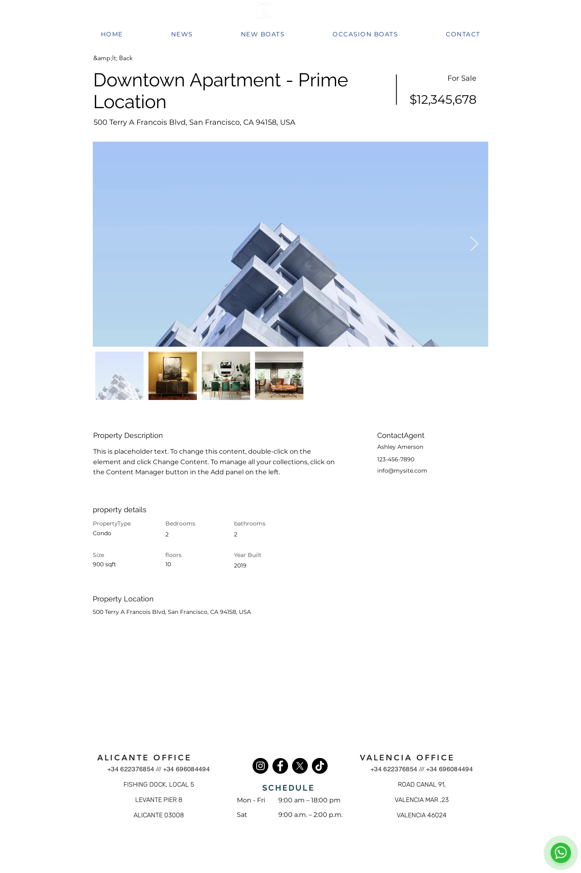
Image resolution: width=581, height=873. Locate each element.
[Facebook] (280, 766)
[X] (300, 766)
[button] (121, 58)
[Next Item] (474, 244)
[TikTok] (320, 766)
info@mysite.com (402, 470)
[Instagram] (260, 766)
